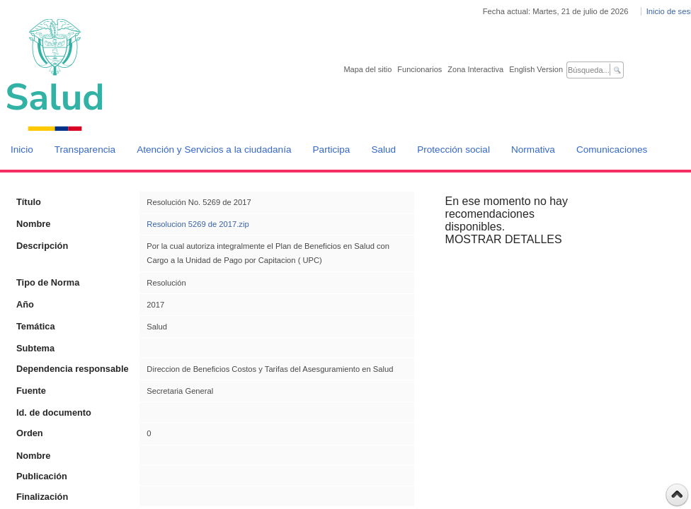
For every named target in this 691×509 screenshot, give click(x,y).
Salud (383, 149)
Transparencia (85, 149)
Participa (331, 149)
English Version (536, 69)
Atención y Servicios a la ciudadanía (214, 149)
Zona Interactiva (475, 69)
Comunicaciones (612, 149)
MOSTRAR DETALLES (503, 239)
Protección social (453, 149)
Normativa (533, 149)
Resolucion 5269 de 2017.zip (198, 224)
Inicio (22, 149)
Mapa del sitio (367, 69)
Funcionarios (419, 69)
